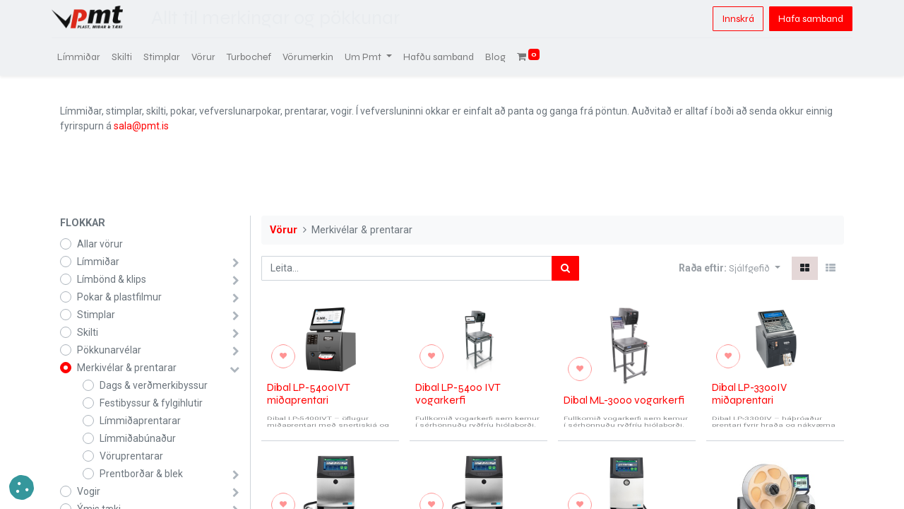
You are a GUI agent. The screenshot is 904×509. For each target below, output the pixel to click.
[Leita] (565, 268)
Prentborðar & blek (141, 473)
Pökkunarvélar (109, 350)
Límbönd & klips (111, 279)
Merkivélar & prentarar (127, 367)
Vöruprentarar (131, 456)
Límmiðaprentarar (140, 420)
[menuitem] (87, 57)
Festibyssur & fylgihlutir (151, 403)
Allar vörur (100, 244)
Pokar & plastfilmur (119, 297)
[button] (754, 268)
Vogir (88, 491)
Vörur (283, 230)
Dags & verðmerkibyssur (154, 385)
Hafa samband (802, 19)
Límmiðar (98, 261)
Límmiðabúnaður (138, 438)
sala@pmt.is (141, 125)
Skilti (87, 332)
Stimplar (96, 314)
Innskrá (729, 19)
